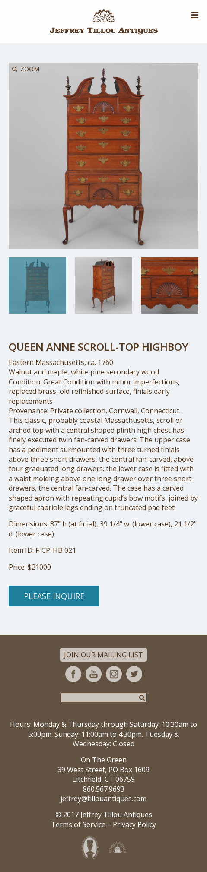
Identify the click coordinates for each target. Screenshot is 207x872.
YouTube (94, 674)
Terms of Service (78, 824)
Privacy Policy (134, 824)
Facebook (73, 674)
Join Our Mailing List (103, 655)
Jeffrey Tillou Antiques (104, 22)
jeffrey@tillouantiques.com (103, 798)
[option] (37, 285)
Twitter (134, 674)
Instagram (114, 674)
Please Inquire (54, 596)
